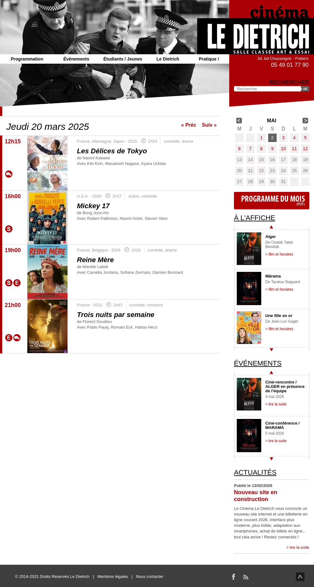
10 (283, 148)
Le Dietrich (167, 58)
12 (305, 148)
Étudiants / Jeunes (122, 58)
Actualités (255, 472)
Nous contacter (149, 576)
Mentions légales (112, 576)
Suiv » (209, 125)
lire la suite (299, 547)
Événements (76, 58)
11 (294, 148)
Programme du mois (271, 200)
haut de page (300, 576)
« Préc (188, 125)
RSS (245, 576)
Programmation (27, 58)
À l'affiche (254, 218)
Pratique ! (209, 58)
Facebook (233, 576)
